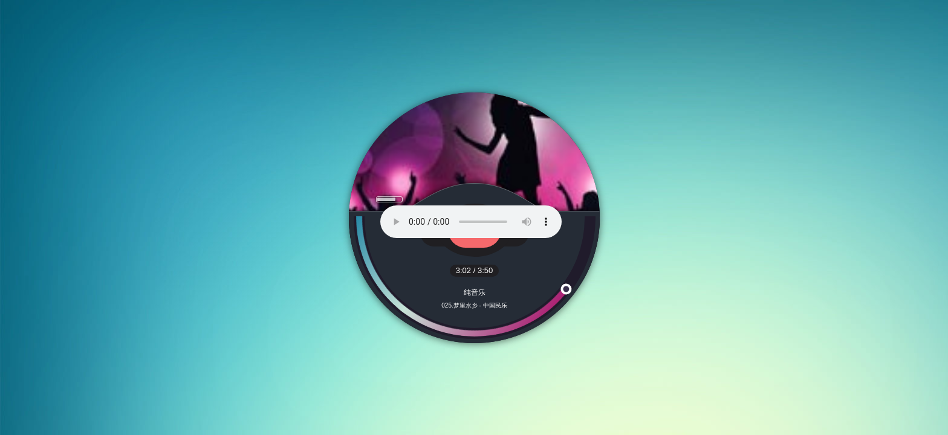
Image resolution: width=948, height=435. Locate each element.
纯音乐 (474, 292)
